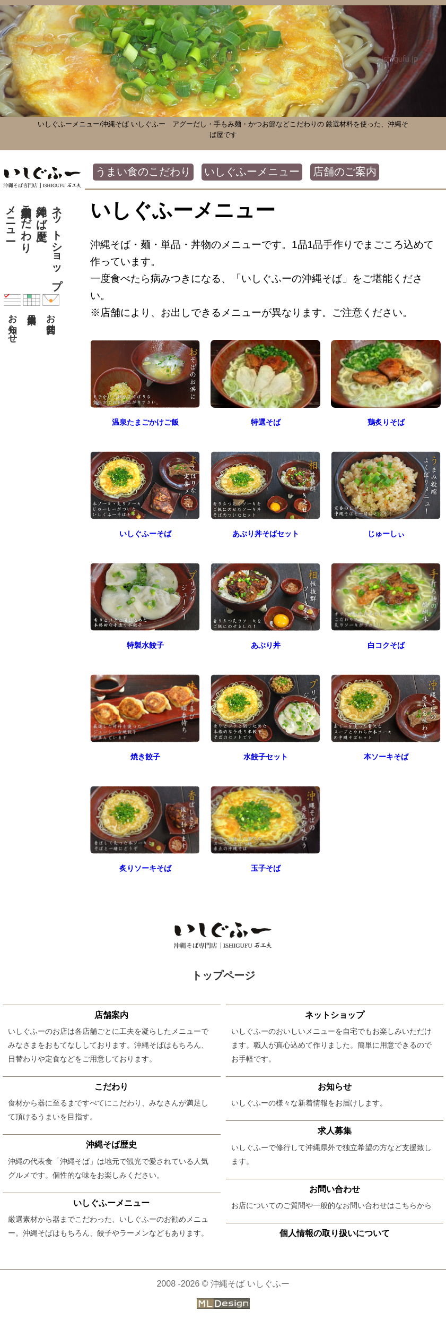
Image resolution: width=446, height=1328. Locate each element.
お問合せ (50, 310)
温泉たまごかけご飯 (145, 422)
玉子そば (266, 868)
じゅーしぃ (385, 533)
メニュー (10, 217)
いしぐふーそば (145, 533)
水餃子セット (266, 756)
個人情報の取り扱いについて (335, 1232)
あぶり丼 (266, 645)
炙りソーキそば (145, 868)
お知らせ (12, 315)
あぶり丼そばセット (265, 533)
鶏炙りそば (385, 422)
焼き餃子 (145, 756)
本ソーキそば (386, 756)
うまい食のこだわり (143, 171)
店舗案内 (111, 1014)
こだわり (26, 223)
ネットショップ (57, 241)
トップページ (223, 975)
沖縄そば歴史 (41, 211)
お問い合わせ (334, 1188)
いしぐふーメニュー (252, 171)
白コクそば (385, 645)
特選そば (266, 422)
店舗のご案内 (345, 171)
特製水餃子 (145, 645)
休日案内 (31, 300)
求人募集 (335, 1130)
